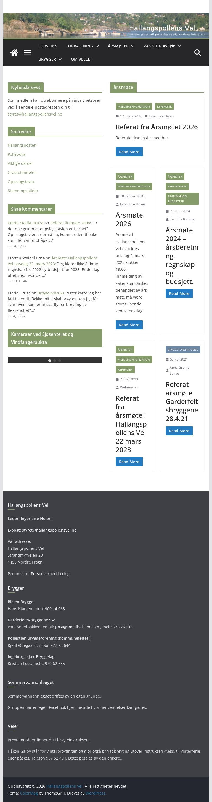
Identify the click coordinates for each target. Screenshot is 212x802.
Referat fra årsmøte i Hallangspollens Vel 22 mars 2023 (131, 423)
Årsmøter (118, 46)
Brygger (47, 59)
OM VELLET (81, 59)
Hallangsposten (22, 145)
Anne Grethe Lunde (179, 370)
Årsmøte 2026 (129, 219)
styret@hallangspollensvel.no (35, 114)
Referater (164, 106)
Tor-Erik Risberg (182, 219)
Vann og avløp (159, 46)
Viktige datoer (20, 163)
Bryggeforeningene (183, 350)
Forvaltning (79, 46)
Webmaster (129, 387)
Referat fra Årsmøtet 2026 (157, 126)
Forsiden (48, 46)
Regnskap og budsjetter (177, 198)
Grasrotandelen (22, 172)
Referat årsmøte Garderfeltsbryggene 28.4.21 (182, 401)
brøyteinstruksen (73, 739)
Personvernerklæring (50, 573)
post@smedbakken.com (77, 626)
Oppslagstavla (21, 181)
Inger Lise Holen (161, 116)
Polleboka (16, 154)
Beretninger (177, 186)
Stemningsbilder (23, 190)
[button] (96, 46)
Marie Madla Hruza (25, 223)
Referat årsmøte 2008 (70, 223)
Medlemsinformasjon (134, 106)
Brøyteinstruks (51, 293)
